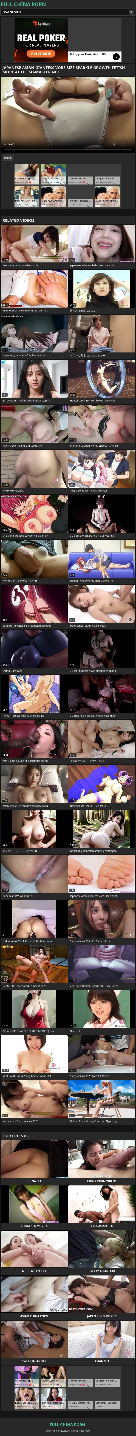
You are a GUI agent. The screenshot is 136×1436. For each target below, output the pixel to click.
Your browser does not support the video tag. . (68, 115)
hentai (8, 157)
